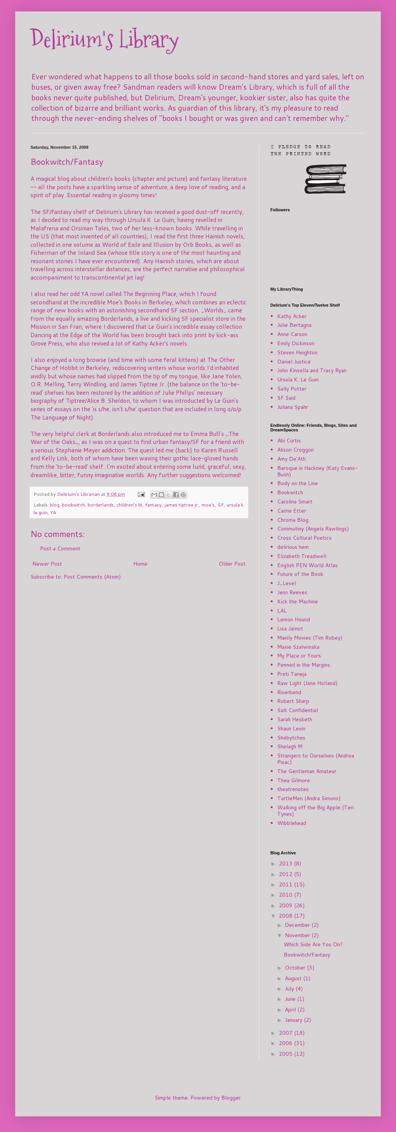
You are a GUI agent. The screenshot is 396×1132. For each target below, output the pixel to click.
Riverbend (289, 692)
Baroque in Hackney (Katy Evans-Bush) (317, 471)
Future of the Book (300, 574)
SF (220, 504)
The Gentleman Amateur (306, 771)
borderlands (101, 504)
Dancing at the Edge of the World (74, 335)
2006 (286, 1043)
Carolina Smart (295, 501)
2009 (286, 905)
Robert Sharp (293, 701)
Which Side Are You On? (313, 944)
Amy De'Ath (291, 459)
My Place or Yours (299, 655)
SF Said (286, 398)
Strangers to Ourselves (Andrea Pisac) (315, 759)
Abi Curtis (289, 440)
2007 (286, 1033)
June (291, 999)
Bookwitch (290, 492)
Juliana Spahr (292, 407)
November (298, 935)
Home (140, 564)
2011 (286, 884)
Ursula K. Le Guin (298, 379)
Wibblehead (291, 823)
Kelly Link (55, 458)
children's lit (129, 504)
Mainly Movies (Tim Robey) (309, 638)
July (290, 988)
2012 (286, 874)
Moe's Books (124, 302)
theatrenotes (293, 789)
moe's (208, 504)
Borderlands (117, 318)
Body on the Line (297, 483)
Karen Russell (219, 450)
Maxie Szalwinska (298, 647)
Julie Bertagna (294, 325)
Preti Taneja (292, 674)
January (294, 1020)
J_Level (286, 583)
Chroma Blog (292, 520)
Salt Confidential (297, 710)
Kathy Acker (292, 316)
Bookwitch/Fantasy (307, 954)
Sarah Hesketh (294, 719)
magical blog (52, 178)
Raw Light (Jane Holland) (307, 683)
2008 (286, 916)
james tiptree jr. (181, 504)
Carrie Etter (291, 511)
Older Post (232, 564)
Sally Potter (292, 388)
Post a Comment (60, 548)
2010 (286, 895)
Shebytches (291, 737)
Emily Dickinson (296, 343)
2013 (286, 863)
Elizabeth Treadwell (301, 556)
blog (54, 504)
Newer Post (47, 564)
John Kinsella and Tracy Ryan (311, 370)
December (298, 925)
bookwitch (73, 504)
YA (53, 512)
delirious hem (293, 547)
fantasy (153, 504)
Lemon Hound (293, 619)
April (291, 1009)
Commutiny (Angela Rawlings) (313, 528)
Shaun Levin (291, 728)
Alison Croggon (295, 449)
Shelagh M (289, 746)
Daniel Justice (294, 361)
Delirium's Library (104, 39)
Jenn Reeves (292, 592)
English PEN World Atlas (307, 565)
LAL (282, 610)
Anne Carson (292, 334)
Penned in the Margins (303, 665)
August (294, 978)
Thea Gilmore (293, 780)
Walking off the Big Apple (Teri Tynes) (315, 811)
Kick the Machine (297, 601)
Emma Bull (205, 433)
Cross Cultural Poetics (304, 538)
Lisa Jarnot (290, 628)
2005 (286, 1054)
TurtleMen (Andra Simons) (308, 798)
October (296, 967)
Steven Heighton (297, 352)
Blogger (231, 1097)
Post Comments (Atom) (92, 576)
